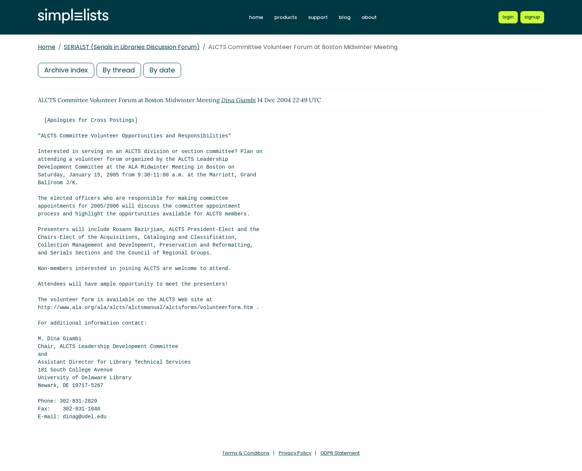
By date (162, 70)
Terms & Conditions (245, 453)
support (318, 17)
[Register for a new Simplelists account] (532, 17)
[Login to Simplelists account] (508, 17)
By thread (119, 70)
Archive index (66, 70)
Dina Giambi (238, 100)
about (369, 17)
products (285, 17)
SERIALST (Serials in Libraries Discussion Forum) (132, 47)
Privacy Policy (295, 453)
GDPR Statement (340, 453)
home (256, 17)
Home (46, 47)
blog (344, 17)
